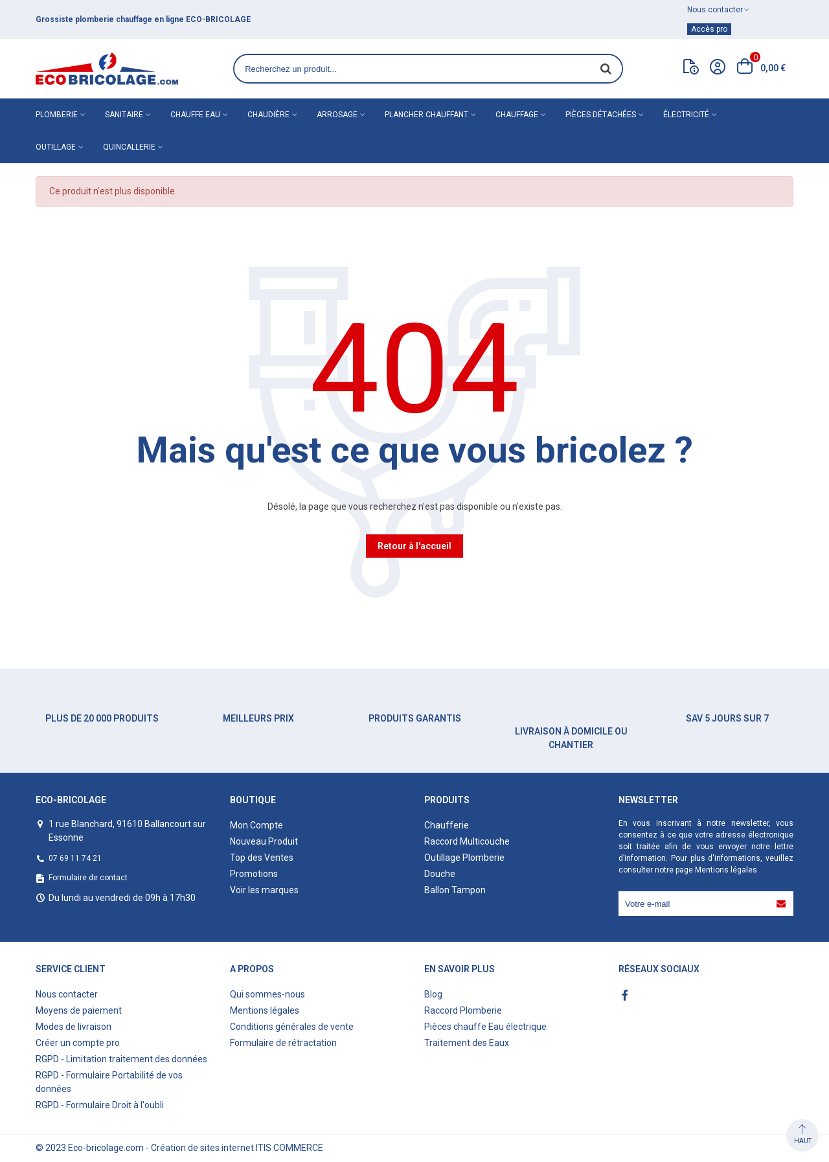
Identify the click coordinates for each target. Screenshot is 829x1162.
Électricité (686, 114)
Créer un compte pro (78, 1043)
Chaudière (268, 114)
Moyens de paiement (79, 1010)
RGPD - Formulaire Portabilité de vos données (109, 1082)
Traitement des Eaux (466, 1043)
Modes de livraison (73, 1026)
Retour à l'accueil (414, 546)
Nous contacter (67, 994)
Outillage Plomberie (464, 857)
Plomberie (57, 114)
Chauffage (516, 114)
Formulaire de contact (88, 877)
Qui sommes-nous (267, 994)
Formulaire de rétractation (283, 1043)
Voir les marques (264, 890)
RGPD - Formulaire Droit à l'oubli (100, 1105)
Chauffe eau (195, 114)
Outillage (56, 147)
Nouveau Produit (264, 841)
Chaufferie (446, 825)
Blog (433, 994)
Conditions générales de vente (292, 1026)
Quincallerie (129, 147)
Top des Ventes (261, 857)
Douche (439, 874)
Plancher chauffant (426, 114)
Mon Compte (256, 825)
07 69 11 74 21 (75, 858)
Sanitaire (124, 114)
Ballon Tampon (455, 890)
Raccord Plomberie (463, 1010)
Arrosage (337, 114)
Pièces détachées (600, 114)
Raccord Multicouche (467, 841)
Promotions (254, 874)
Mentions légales (726, 869)
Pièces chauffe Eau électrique (485, 1026)
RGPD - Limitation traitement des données (121, 1059)
